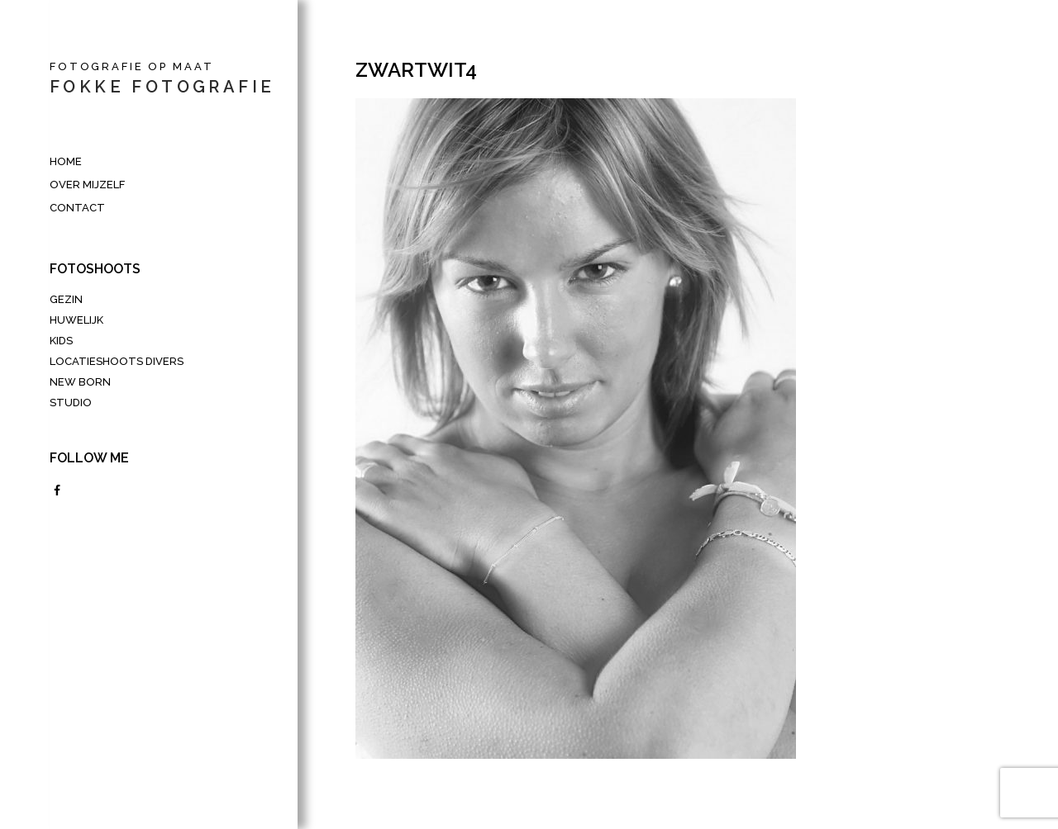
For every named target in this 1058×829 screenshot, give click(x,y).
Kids (61, 340)
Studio (71, 402)
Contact (77, 207)
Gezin (66, 299)
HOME (66, 161)
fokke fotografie (162, 87)
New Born (80, 382)
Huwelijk (76, 320)
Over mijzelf (87, 184)
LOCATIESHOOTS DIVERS (116, 361)
